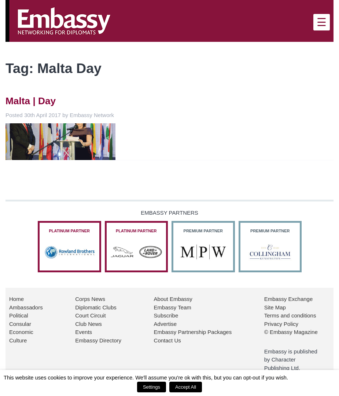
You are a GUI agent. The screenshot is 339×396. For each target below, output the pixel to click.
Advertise (165, 324)
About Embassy (173, 299)
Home (16, 299)
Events (83, 332)
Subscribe (166, 315)
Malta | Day (30, 100)
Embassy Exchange (288, 299)
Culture (18, 340)
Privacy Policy (281, 324)
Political (18, 315)
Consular (20, 324)
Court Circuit (90, 315)
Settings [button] (151, 387)
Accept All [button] (185, 387)
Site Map (275, 307)
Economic (21, 332)
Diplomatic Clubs (96, 307)
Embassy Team (172, 307)
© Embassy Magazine (291, 332)
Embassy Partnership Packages (193, 332)
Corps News (90, 299)
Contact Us (167, 340)
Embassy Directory (98, 340)
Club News (88, 324)
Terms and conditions (290, 315)
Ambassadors (26, 307)
